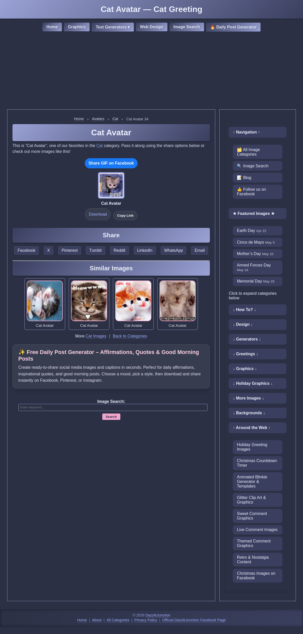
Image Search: (111, 401)
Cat (115, 119)
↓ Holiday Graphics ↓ (252, 383)
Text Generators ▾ (113, 27)
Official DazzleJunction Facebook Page (194, 620)
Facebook (26, 250)
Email (200, 250)
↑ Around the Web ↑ (251, 427)
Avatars (98, 119)
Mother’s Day (255, 254)
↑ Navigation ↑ (246, 132)
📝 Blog (244, 177)
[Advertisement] (151, 71)
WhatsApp (173, 250)
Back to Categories (130, 336)
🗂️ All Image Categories (248, 152)
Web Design (151, 27)
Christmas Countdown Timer (257, 463)
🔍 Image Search (252, 166)
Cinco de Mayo (256, 242)
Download (98, 214)
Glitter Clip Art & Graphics (251, 499)
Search (111, 417)
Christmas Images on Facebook (256, 575)
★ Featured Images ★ (254, 213)
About (97, 620)
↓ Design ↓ (243, 324)
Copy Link (125, 215)
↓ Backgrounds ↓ (249, 413)
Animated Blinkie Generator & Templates (252, 481)
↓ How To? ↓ (244, 309)
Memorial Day (256, 281)
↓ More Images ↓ (248, 398)
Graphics (76, 27)
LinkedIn (145, 250)
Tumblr (95, 250)
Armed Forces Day (254, 267)
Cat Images (96, 336)
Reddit (119, 250)
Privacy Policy (145, 620)
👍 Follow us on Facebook (251, 191)
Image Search (187, 27)
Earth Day (251, 230)
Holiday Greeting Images (252, 447)
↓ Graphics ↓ (245, 368)
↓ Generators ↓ (247, 339)
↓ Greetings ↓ (245, 354)
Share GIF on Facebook (111, 163)
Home (52, 27)
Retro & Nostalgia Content (253, 559)
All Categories (118, 620)
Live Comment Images (257, 529)
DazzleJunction (158, 615)
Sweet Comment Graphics (252, 515)
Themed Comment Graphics (254, 543)
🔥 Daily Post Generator (233, 27)
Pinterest (70, 250)
